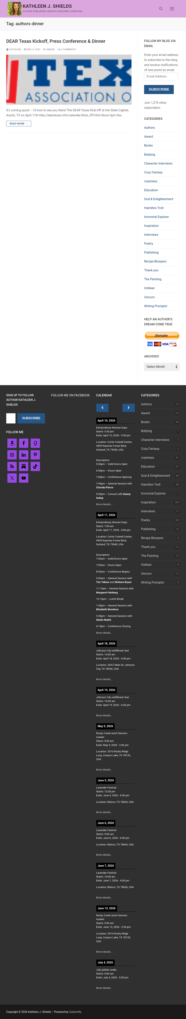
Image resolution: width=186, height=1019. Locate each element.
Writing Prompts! (155, 306)
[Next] (128, 408)
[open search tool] (161, 8)
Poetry (148, 243)
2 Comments (67, 49)
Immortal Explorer (156, 217)
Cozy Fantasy (153, 172)
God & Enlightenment (158, 199)
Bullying (149, 154)
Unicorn (149, 297)
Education (151, 190)
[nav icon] (172, 9)
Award (49, 49)
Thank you (151, 270)
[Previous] (102, 408)
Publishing (151, 252)
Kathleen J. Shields (47, 6)
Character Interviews (158, 163)
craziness (150, 181)
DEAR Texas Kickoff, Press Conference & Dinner (55, 41)
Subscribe (159, 89)
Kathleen (13, 49)
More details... (104, 504)
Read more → (19, 123)
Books (148, 145)
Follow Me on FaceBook (70, 395)
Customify (75, 1011)
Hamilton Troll (154, 208)
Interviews (151, 235)
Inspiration (151, 226)
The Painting (152, 279)
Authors (149, 127)
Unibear (149, 288)
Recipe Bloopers (155, 261)
